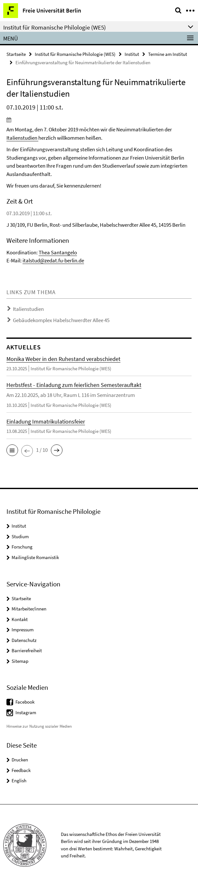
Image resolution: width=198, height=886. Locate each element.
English (19, 780)
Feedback (21, 770)
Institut (132, 54)
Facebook (24, 702)
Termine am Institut (167, 54)
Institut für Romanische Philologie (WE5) (75, 54)
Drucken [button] (20, 760)
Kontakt (20, 619)
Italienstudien (21, 137)
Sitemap (20, 661)
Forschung (22, 547)
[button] (12, 450)
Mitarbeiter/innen (29, 609)
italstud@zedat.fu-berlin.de (53, 260)
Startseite (16, 54)
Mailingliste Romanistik (35, 557)
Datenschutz (24, 640)
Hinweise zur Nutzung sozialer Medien (39, 726)
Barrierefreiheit (27, 650)
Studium (20, 536)
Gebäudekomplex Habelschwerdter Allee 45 (61, 320)
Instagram (25, 712)
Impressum (22, 630)
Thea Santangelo (58, 252)
